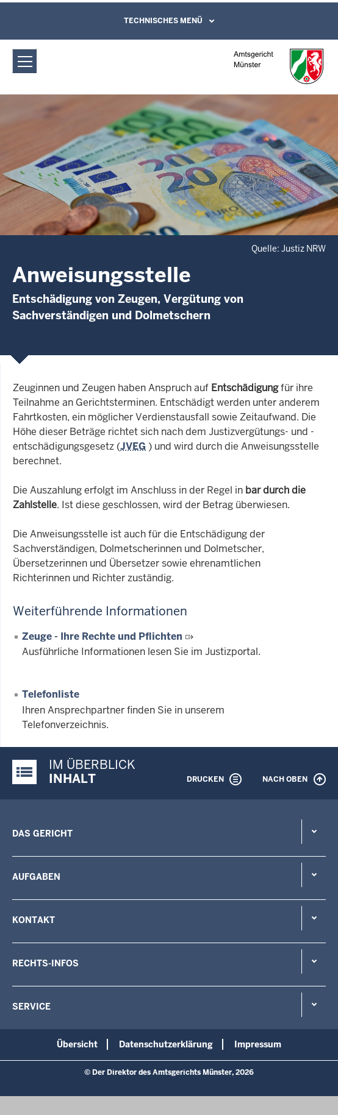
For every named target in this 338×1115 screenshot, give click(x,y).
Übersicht (77, 1044)
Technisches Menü (163, 21)
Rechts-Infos (45, 963)
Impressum (257, 1044)
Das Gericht (42, 833)
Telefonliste (50, 694)
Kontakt (33, 920)
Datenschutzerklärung (166, 1044)
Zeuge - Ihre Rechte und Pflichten (103, 636)
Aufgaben (36, 876)
